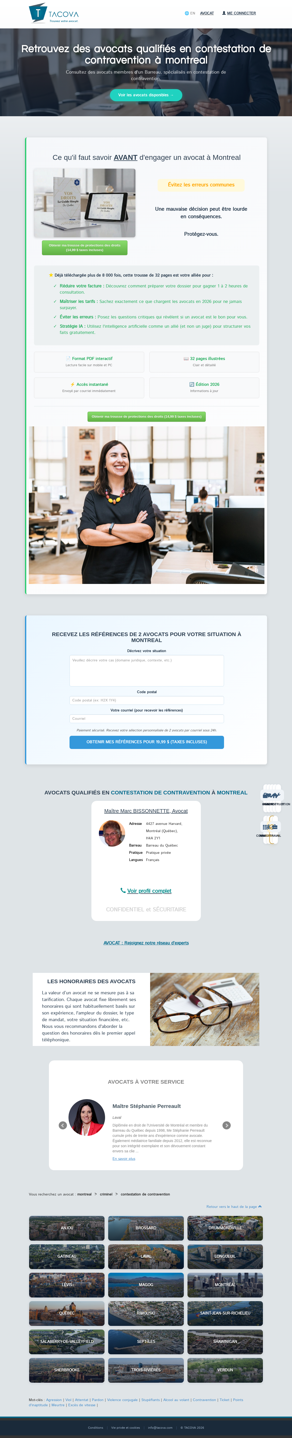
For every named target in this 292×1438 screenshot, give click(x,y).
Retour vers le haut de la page (234, 1206)
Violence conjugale (122, 1400)
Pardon (98, 1400)
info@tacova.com (160, 1428)
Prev (63, 1125)
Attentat (81, 1400)
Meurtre (58, 1405)
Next (226, 1125)
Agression (54, 1400)
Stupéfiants (150, 1400)
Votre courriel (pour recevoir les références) (146, 710)
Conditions (95, 1428)
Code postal (147, 692)
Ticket (224, 1400)
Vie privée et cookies (125, 1428)
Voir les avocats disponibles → (146, 95)
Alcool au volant (176, 1400)
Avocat (207, 13)
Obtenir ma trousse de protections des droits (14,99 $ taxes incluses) (85, 247)
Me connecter (239, 13)
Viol (68, 1400)
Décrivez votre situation (146, 651)
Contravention (204, 1400)
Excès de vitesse (82, 1405)
